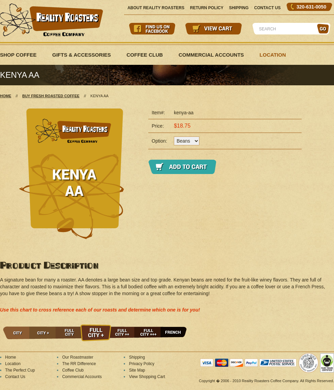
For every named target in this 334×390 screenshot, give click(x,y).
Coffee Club (144, 55)
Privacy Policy (141, 363)
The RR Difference (79, 363)
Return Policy (206, 7)
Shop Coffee (18, 55)
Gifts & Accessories (81, 55)
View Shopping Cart (147, 376)
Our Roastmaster (77, 357)
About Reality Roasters (155, 7)
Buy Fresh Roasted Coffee (50, 96)
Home (5, 96)
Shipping (238, 7)
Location (273, 55)
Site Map (137, 370)
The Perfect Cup (20, 370)
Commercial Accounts (211, 55)
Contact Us (267, 7)
